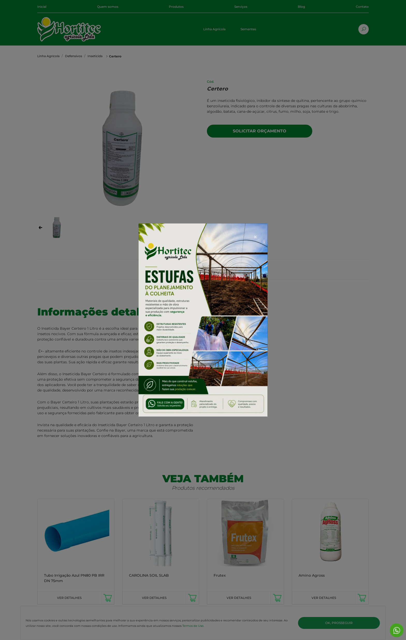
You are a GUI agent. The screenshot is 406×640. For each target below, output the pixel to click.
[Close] (255, 224)
